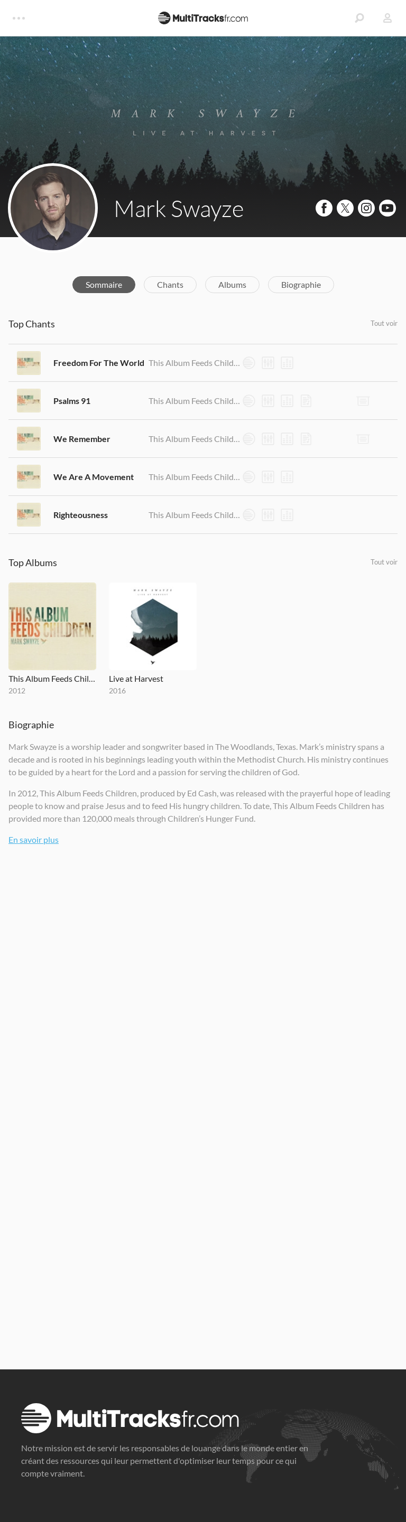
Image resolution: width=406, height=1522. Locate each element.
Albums (232, 284)
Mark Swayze (179, 208)
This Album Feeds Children (195, 363)
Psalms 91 (71, 401)
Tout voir (384, 323)
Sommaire (104, 284)
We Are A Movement (93, 477)
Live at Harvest (136, 678)
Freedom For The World (98, 363)
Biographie (301, 284)
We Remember (81, 439)
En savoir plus (33, 839)
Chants (170, 284)
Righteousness (80, 515)
